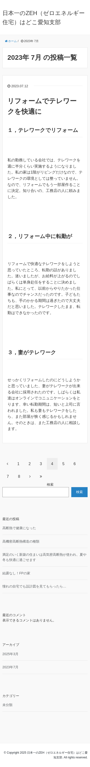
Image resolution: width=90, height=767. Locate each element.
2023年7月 (10, 667)
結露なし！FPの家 (16, 573)
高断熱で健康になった (19, 528)
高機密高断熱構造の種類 (20, 541)
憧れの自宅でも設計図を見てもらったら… (34, 586)
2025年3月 (10, 654)
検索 (50, 484)
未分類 (7, 705)
